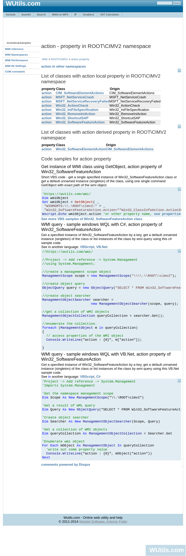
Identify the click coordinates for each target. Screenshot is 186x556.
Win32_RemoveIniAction (75, 114)
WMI (45, 59)
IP (75, 14)
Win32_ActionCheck (72, 105)
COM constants (15, 71)
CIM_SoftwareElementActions (80, 93)
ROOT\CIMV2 (59, 59)
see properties (168, 217)
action (47, 93)
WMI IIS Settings (15, 65)
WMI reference (14, 49)
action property (80, 59)
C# (98, 394)
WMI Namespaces (16, 54)
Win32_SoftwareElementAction (81, 149)
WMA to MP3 (60, 14)
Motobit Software (92, 550)
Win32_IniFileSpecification (77, 110)
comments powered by (65, 493)
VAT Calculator (109, 14)
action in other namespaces (63, 66)
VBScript (87, 251)
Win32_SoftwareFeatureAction (80, 122)
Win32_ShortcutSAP (72, 118)
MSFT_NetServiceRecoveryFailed (83, 101)
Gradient (88, 14)
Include (11, 14)
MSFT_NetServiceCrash (75, 97)
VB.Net (101, 251)
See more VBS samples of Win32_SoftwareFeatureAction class (91, 223)
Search (41, 14)
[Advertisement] (93, 27)
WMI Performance (16, 60)
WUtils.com (166, 549)
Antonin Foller (116, 550)
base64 (26, 14)
